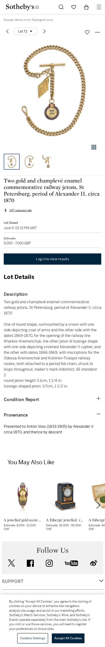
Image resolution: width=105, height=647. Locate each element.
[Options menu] (26, 31)
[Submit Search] (61, 7)
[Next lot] (44, 31)
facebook (30, 563)
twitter (11, 563)
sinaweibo (93, 563)
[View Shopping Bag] (86, 7)
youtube (71, 563)
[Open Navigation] (99, 7)
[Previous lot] (7, 31)
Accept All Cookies (68, 638)
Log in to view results (52, 259)
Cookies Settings (32, 638)
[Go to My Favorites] (73, 7)
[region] (52, 621)
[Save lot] (87, 32)
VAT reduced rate (20, 210)
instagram (49, 563)
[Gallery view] (94, 147)
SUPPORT (13, 581)
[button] (52, 90)
